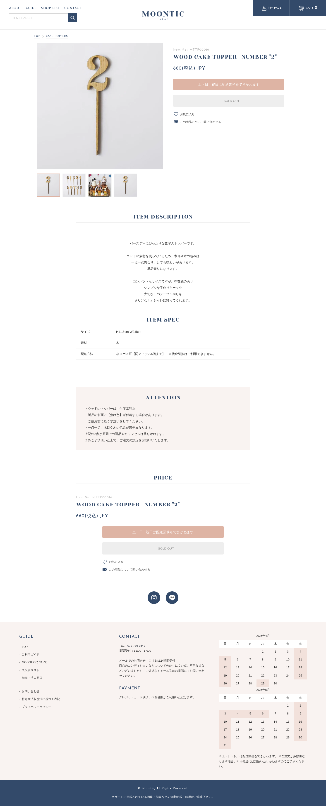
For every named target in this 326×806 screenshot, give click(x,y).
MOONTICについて (35, 661)
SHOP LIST (50, 8)
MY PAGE (271, 8)
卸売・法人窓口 (32, 675)
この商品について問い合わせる (202, 122)
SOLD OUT (229, 100)
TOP (37, 36)
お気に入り (188, 114)
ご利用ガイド (31, 654)
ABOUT (15, 8)
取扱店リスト (31, 668)
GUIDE (31, 8)
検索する (72, 17)
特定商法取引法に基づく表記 (41, 696)
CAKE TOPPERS (57, 36)
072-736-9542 (136, 645)
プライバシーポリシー (36, 703)
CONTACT (72, 8)
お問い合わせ (31, 689)
